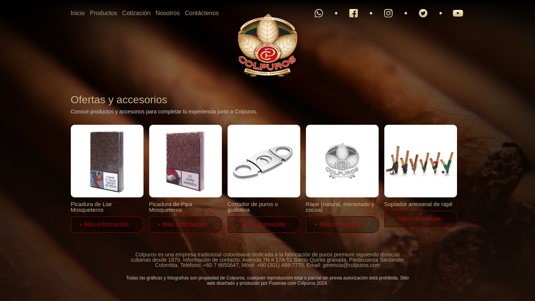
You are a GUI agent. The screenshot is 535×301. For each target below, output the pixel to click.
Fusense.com (282, 283)
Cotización (136, 13)
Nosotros (168, 13)
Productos (103, 13)
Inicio (78, 13)
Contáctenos (202, 13)
